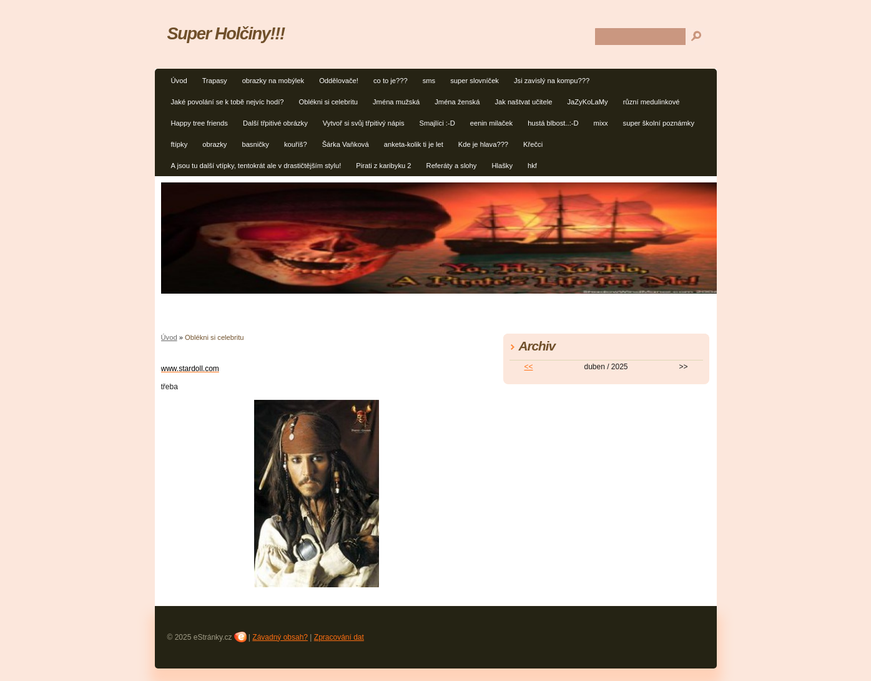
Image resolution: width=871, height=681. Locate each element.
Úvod (179, 80)
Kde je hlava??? (483, 144)
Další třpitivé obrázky (275, 123)
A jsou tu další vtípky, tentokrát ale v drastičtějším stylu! (256, 165)
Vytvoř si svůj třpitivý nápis (364, 123)
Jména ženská (457, 102)
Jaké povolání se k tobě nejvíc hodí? (227, 102)
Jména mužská (396, 102)
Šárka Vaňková (345, 144)
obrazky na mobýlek (273, 80)
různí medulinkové (651, 102)
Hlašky (502, 165)
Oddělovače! (338, 80)
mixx (601, 123)
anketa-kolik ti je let (413, 144)
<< (528, 366)
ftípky (179, 144)
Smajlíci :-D (437, 123)
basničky (255, 144)
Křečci (533, 144)
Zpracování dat (339, 637)
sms (429, 80)
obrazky (214, 144)
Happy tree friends (199, 123)
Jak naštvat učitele (523, 102)
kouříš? (295, 144)
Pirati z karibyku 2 (383, 165)
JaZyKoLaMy (587, 102)
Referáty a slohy (451, 165)
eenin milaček (491, 123)
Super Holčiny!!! (226, 33)
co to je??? (390, 80)
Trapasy (214, 80)
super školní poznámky (658, 123)
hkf (532, 165)
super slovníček (474, 80)
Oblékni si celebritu (328, 102)
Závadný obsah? (280, 637)
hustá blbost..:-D (553, 123)
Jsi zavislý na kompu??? (551, 80)
